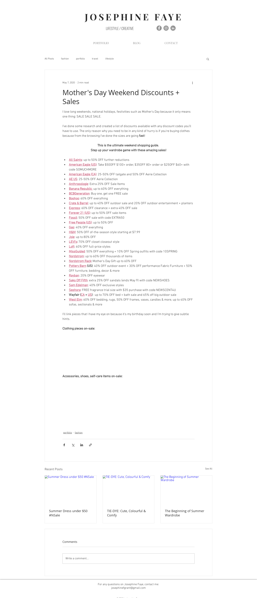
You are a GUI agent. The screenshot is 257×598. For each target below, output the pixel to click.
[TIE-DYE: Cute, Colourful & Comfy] (128, 490)
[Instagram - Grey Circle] (166, 28)
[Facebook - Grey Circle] (159, 28)
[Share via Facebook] (64, 445)
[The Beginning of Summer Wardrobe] (186, 490)
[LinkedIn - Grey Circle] (173, 28)
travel (95, 58)
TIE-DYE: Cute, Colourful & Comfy (126, 513)
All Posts (49, 58)
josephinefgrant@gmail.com (128, 588)
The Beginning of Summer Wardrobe (184, 513)
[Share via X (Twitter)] (73, 445)
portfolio (80, 58)
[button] (208, 58)
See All (208, 468)
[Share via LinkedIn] (81, 445)
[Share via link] (90, 445)
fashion (65, 58)
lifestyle (109, 58)
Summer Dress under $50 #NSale (68, 513)
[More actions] (192, 83)
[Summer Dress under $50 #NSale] (70, 490)
